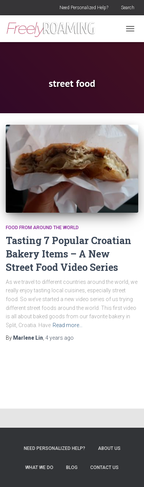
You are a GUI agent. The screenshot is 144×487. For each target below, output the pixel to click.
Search (127, 7)
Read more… (68, 325)
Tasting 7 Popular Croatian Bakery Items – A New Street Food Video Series (68, 254)
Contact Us (104, 467)
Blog (72, 467)
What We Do (39, 467)
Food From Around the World (42, 227)
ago (59, 338)
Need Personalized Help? (84, 7)
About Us (109, 448)
